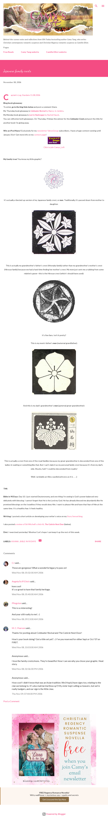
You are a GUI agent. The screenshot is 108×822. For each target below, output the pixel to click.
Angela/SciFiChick (21, 581)
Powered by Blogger (54, 814)
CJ (13, 562)
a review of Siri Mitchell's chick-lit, (39, 524)
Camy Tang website (30, 52)
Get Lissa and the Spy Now (54, 799)
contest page (40, 134)
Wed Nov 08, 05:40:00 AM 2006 (27, 594)
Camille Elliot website (56, 52)
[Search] (96, 5)
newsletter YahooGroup (47, 130)
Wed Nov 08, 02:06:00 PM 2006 (27, 668)
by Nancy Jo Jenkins (47, 111)
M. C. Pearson (18, 628)
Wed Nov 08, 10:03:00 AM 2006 (27, 647)
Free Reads (8, 52)
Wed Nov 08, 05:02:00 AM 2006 (27, 572)
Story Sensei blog (74, 516)
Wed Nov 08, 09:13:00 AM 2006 (27, 619)
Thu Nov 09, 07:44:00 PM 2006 (27, 693)
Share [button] (98, 541)
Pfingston (16, 603)
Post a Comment (11, 701)
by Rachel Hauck (44, 115)
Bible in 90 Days (28, 541)
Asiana (15, 541)
